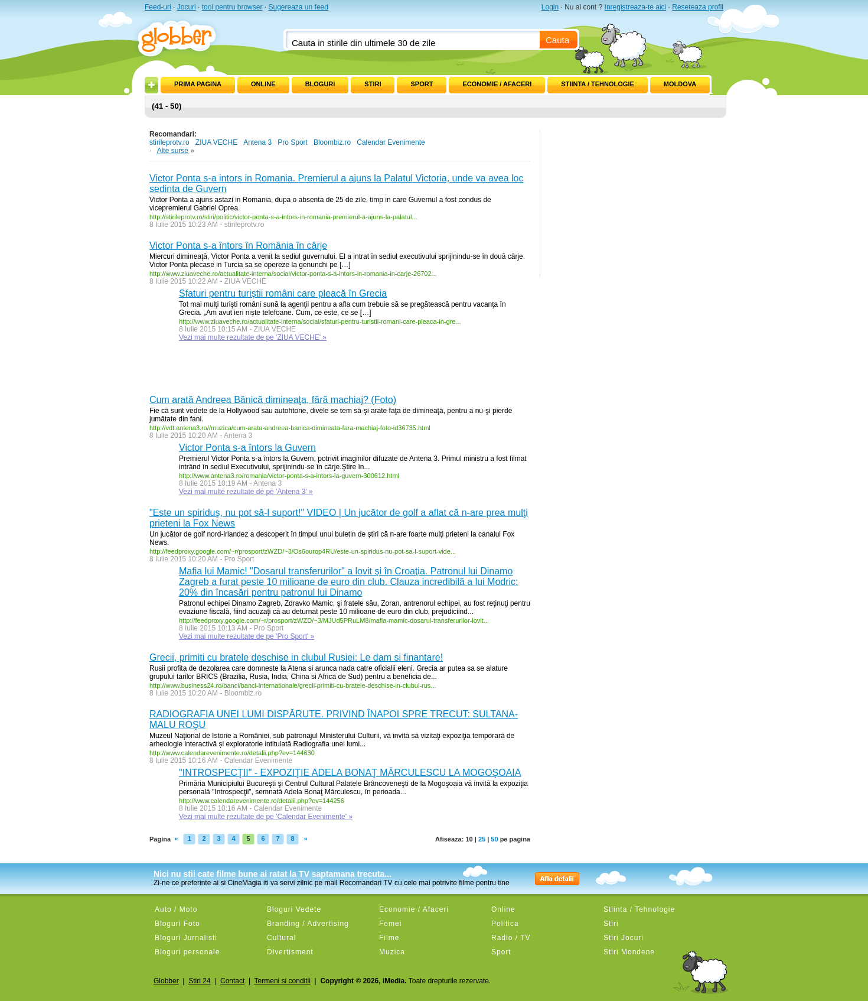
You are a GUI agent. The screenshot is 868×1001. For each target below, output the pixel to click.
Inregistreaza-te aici (636, 7)
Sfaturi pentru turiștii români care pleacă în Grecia (283, 293)
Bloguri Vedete (294, 909)
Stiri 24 (199, 981)
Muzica (392, 952)
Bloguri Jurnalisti (186, 938)
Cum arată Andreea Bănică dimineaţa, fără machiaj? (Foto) (272, 400)
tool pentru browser (232, 7)
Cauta (557, 40)
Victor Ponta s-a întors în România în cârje (238, 245)
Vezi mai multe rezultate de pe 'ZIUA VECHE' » (253, 337)
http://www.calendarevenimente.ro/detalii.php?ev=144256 (261, 800)
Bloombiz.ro (332, 142)
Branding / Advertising (308, 923)
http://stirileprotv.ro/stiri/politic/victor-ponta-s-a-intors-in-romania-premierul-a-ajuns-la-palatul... (283, 216)
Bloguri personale (187, 952)
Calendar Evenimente (391, 142)
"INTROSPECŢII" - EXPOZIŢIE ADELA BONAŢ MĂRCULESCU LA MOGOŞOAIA (350, 773)
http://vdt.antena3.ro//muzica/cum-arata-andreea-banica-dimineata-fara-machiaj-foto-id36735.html (289, 427)
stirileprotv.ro (169, 142)
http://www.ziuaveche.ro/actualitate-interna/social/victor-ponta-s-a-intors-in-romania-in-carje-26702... (293, 273)
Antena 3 (257, 142)
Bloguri (320, 83)
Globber (166, 981)
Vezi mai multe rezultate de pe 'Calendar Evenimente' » (266, 816)
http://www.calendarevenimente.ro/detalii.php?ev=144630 (232, 752)
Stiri (372, 83)
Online (263, 83)
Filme (389, 938)
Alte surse (172, 151)
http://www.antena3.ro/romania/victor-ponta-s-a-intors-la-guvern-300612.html (289, 475)
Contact (232, 981)
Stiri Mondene (629, 952)
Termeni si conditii (282, 981)
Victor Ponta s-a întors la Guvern (247, 448)
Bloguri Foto (177, 923)
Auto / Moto (176, 909)
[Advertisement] (287, 371)
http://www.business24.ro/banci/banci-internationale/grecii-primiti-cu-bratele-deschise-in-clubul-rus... (292, 685)
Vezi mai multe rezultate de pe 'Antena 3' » (246, 492)
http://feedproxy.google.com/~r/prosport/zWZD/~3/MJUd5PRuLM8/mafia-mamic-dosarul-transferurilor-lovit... (334, 620)
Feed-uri (158, 7)
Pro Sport (293, 142)
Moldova (680, 83)
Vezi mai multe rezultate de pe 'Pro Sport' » (246, 636)
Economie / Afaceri (496, 83)
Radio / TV (510, 938)
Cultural (281, 938)
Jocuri (186, 7)
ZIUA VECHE (216, 142)
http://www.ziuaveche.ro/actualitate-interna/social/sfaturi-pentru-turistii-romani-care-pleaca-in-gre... (320, 321)
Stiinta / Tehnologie (597, 83)
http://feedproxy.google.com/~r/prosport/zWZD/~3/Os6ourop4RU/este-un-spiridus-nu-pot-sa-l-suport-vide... (302, 551)
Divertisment (290, 952)
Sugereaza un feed (298, 7)
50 (494, 839)
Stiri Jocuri (623, 938)
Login (550, 7)
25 (481, 839)
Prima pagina (197, 83)
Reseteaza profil (697, 7)
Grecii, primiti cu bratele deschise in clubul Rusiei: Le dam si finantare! (296, 657)
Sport (421, 83)
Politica (505, 923)
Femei (390, 923)
